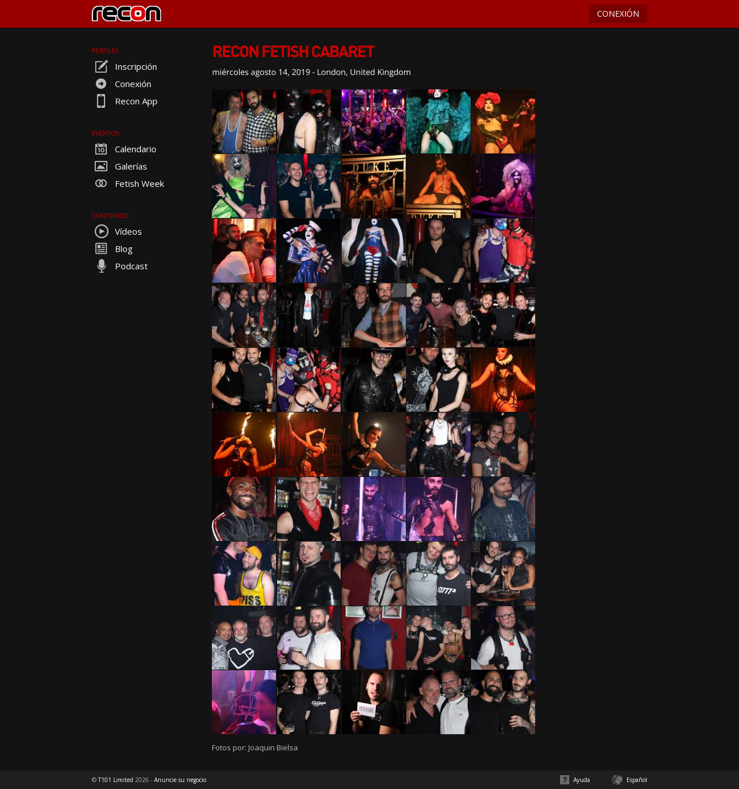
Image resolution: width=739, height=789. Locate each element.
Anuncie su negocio (180, 780)
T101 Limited (115, 780)
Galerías (119, 166)
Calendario (124, 148)
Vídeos (117, 231)
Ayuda (581, 780)
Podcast (120, 266)
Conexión (121, 83)
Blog (112, 248)
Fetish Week (128, 183)
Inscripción (124, 66)
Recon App (125, 101)
